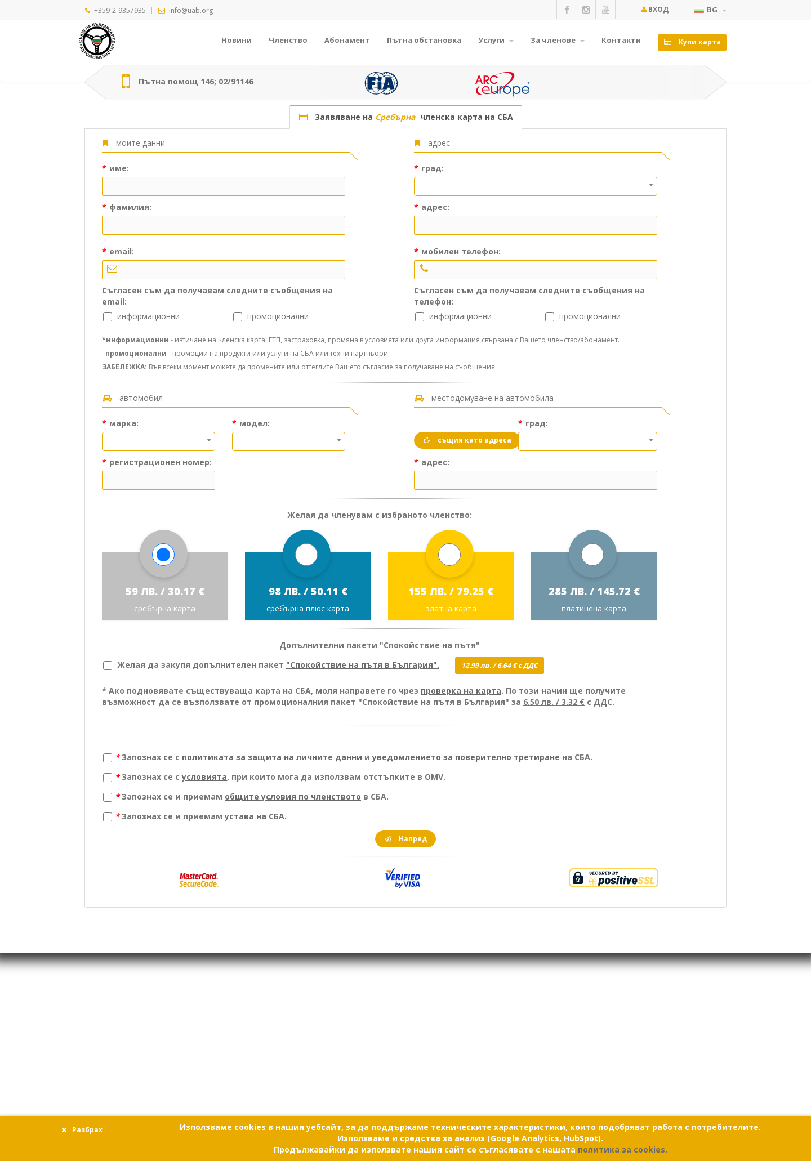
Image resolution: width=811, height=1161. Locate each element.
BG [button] (710, 10)
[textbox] (536, 177)
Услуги (496, 40)
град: (431, 168)
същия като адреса (467, 440)
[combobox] (535, 186)
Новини (236, 40)
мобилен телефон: (460, 251)
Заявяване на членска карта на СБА (405, 116)
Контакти (621, 40)
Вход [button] (655, 9)
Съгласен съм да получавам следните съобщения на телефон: (529, 296)
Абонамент (347, 40)
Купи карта (692, 42)
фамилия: (129, 207)
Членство (288, 40)
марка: (123, 423)
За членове (558, 40)
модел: (253, 423)
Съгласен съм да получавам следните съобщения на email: (217, 296)
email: (120, 251)
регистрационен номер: (159, 462)
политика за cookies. (622, 1149)
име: (118, 168)
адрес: (434, 207)
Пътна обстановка (424, 40)
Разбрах (82, 1130)
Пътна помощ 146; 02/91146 (196, 81)
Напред (405, 838)
